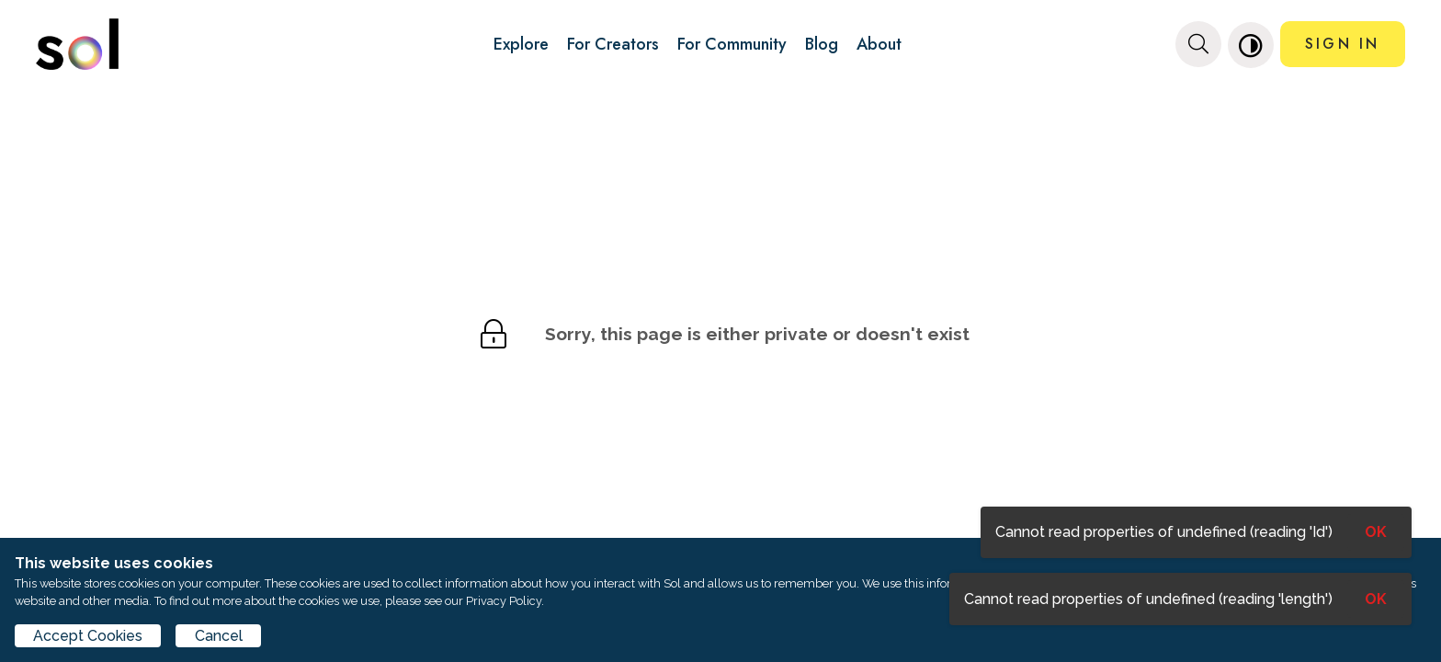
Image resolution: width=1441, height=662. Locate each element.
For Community (732, 44)
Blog (821, 44)
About (879, 44)
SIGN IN (1342, 43)
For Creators (613, 44)
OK (1376, 599)
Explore (521, 44)
